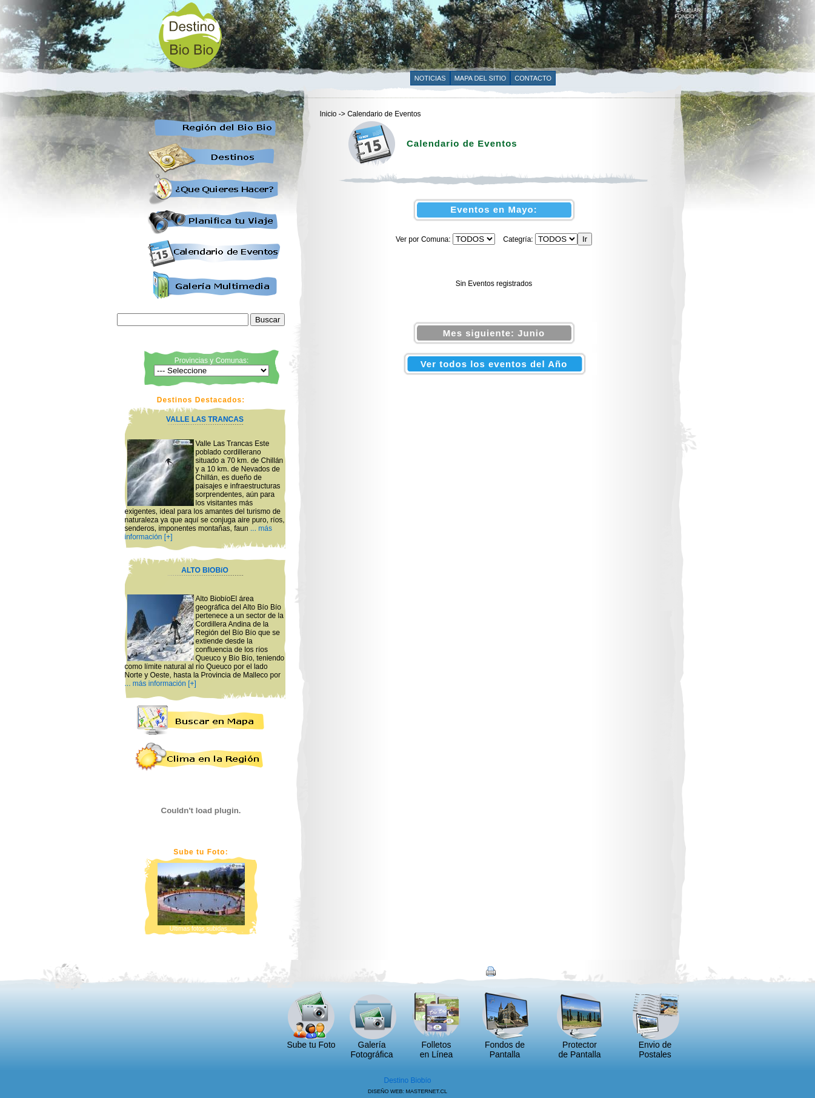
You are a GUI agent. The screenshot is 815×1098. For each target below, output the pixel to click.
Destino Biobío (407, 1080)
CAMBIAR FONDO (687, 10)
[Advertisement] (453, 34)
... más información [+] (160, 683)
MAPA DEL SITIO (480, 78)
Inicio (328, 114)
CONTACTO (532, 78)
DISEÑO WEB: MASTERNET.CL (407, 1091)
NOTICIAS (430, 78)
